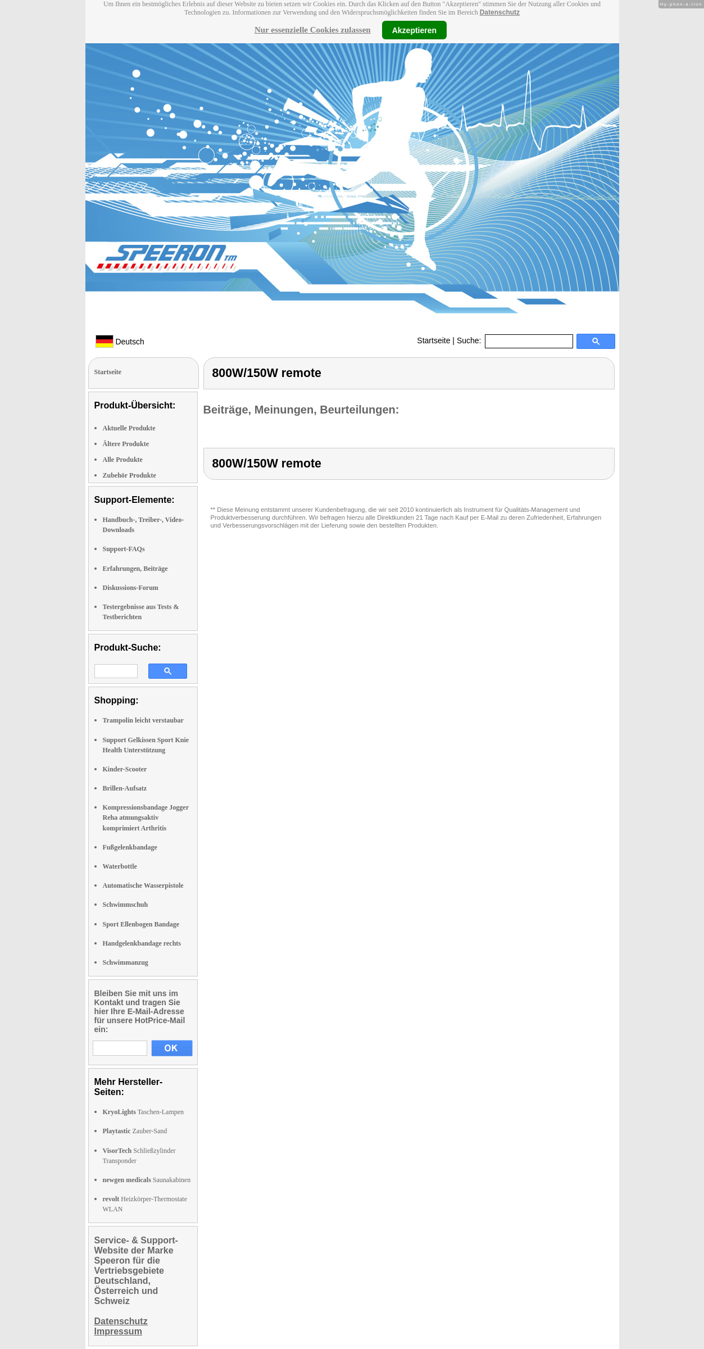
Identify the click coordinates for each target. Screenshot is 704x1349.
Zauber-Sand (135, 1131)
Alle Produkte (123, 460)
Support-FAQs (124, 549)
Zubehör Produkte (129, 475)
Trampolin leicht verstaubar (143, 720)
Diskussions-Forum (130, 588)
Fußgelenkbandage (130, 847)
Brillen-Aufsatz (125, 788)
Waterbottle (120, 866)
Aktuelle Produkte (129, 428)
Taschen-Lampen (143, 1112)
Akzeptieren (414, 29)
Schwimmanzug (125, 962)
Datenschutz (500, 12)
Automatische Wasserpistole (143, 885)
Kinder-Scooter (125, 769)
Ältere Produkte (126, 444)
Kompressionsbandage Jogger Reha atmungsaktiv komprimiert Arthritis (146, 817)
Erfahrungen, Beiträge (135, 569)
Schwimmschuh (125, 905)
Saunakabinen (147, 1180)
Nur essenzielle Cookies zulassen (313, 29)
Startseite (433, 340)
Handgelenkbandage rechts (142, 943)
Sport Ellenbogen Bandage (141, 924)
